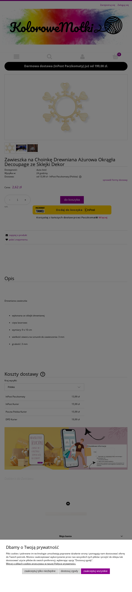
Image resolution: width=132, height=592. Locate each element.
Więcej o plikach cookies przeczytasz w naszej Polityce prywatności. (41, 563)
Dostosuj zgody (69, 571)
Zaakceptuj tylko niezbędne (40, 571)
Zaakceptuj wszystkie (95, 571)
